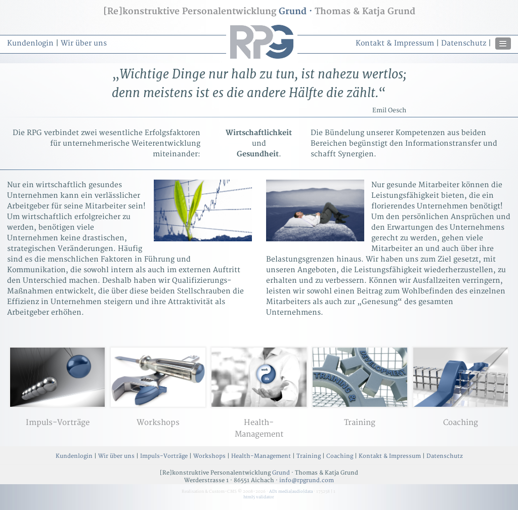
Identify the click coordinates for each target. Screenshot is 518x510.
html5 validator (258, 497)
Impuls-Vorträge (164, 456)
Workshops (209, 456)
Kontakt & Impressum (395, 43)
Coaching (339, 456)
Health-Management (261, 456)
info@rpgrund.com (306, 480)
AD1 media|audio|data (291, 491)
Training (308, 456)
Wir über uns (84, 43)
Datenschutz (463, 43)
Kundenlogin (30, 43)
